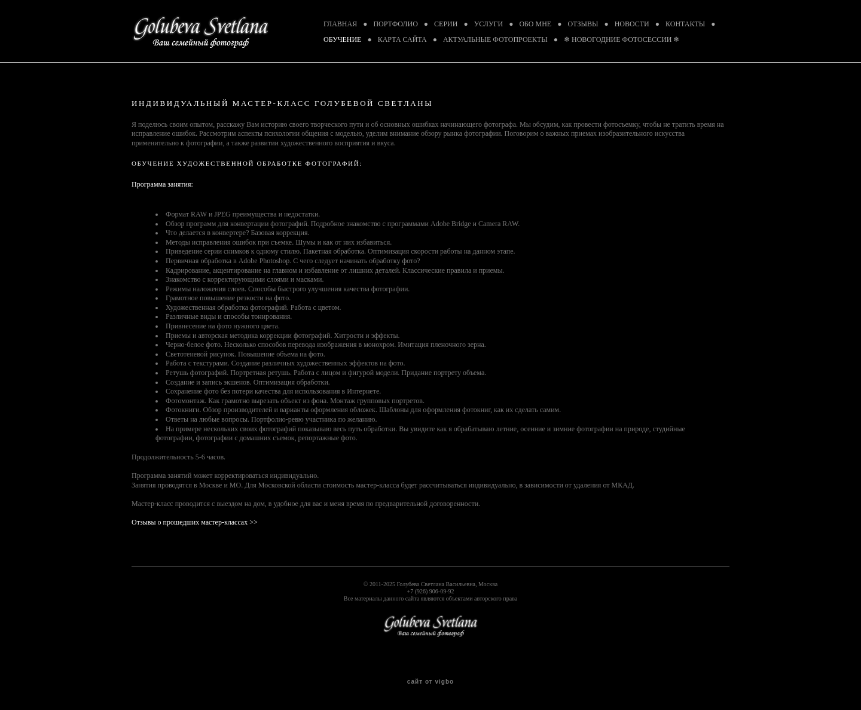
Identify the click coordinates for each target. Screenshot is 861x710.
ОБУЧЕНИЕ (342, 39)
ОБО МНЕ (535, 24)
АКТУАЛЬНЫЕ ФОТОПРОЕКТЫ (495, 39)
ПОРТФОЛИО (395, 24)
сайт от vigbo (430, 682)
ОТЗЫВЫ (582, 24)
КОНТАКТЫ (685, 24)
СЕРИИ (445, 24)
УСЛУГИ (488, 24)
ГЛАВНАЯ (340, 24)
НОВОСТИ (632, 24)
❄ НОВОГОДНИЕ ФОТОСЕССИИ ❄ (622, 39)
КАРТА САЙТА (402, 39)
